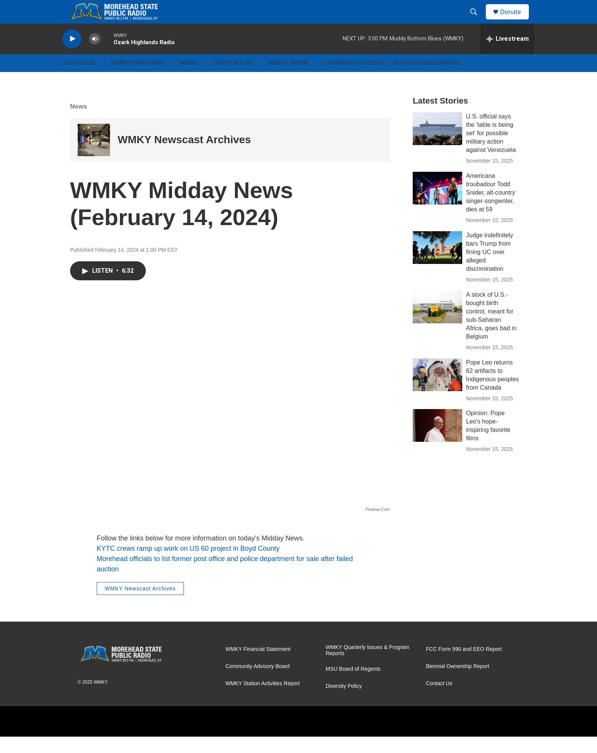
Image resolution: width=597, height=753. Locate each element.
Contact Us (439, 700)
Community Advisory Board (257, 683)
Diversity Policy (344, 702)
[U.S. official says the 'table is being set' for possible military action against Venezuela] (437, 145)
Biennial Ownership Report (458, 683)
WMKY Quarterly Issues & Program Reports (367, 667)
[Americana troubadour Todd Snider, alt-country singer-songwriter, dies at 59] (437, 204)
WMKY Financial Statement (258, 665)
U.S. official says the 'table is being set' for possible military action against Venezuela (491, 149)
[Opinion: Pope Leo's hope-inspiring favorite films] (437, 442)
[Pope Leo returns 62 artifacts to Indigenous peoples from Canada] (437, 391)
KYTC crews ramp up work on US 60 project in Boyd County (188, 565)
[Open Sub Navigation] (100, 79)
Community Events (355, 79)
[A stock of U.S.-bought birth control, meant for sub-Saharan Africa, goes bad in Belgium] (437, 323)
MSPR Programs (137, 79)
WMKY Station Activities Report (262, 700)
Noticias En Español (427, 79)
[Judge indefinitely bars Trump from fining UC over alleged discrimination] (437, 264)
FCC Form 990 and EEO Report (464, 665)
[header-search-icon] (477, 20)
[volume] (94, 55)
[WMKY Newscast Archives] (94, 156)
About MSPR (288, 79)
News (189, 79)
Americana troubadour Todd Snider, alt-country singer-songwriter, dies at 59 (490, 209)
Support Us (233, 79)
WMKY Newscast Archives (184, 156)
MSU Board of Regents (353, 685)
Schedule (78, 79)
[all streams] (507, 55)
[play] (72, 55)
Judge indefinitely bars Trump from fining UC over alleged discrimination (489, 268)
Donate (515, 20)
